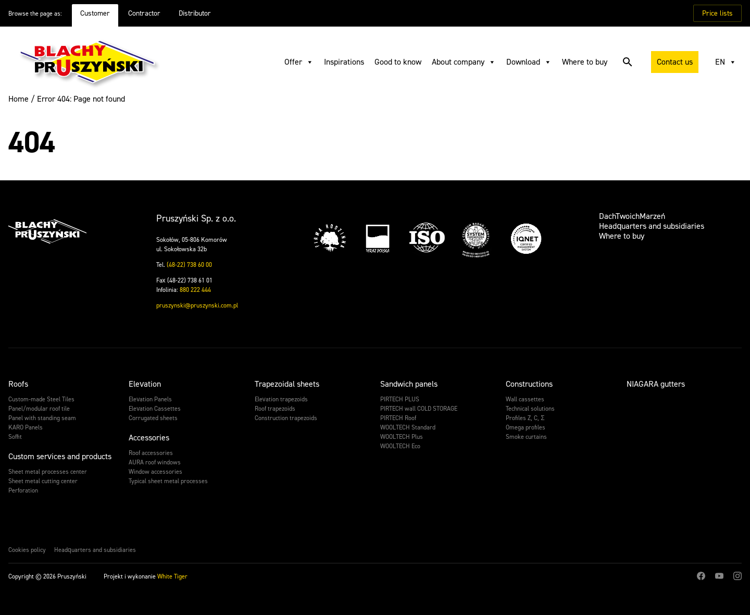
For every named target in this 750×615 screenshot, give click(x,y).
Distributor (195, 13)
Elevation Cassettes (155, 408)
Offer (299, 62)
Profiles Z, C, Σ (525, 418)
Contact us (675, 61)
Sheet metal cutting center (43, 481)
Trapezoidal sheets (287, 383)
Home (18, 98)
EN (725, 62)
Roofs (18, 383)
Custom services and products (59, 456)
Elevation (145, 383)
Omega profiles (525, 427)
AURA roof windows (155, 462)
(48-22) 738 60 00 (189, 265)
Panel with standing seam (42, 418)
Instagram (737, 576)
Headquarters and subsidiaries (651, 225)
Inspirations (344, 61)
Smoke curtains (526, 437)
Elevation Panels (150, 399)
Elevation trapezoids (281, 399)
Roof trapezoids (275, 408)
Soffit (15, 437)
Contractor (144, 13)
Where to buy (584, 61)
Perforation (23, 490)
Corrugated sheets (153, 418)
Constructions (529, 383)
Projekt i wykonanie (146, 576)
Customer (95, 13)
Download (529, 62)
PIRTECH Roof (398, 418)
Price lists (717, 13)
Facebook (701, 576)
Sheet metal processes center (47, 472)
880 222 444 (195, 290)
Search (623, 62)
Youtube (719, 576)
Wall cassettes (525, 399)
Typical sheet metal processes (168, 481)
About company (464, 62)
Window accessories (155, 472)
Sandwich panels (409, 383)
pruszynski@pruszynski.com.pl (197, 305)
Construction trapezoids (286, 418)
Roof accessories (151, 453)
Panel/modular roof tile (39, 408)
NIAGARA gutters (656, 383)
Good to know (397, 61)
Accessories (149, 437)
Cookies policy (27, 550)
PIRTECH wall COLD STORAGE (418, 408)
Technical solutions (530, 408)
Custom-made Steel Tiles (41, 399)
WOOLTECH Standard (407, 427)
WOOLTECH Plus (401, 437)
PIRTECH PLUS (399, 399)
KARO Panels (25, 427)
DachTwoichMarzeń (632, 216)
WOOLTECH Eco (400, 446)
